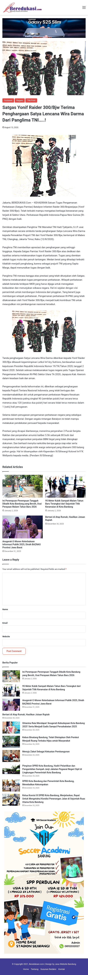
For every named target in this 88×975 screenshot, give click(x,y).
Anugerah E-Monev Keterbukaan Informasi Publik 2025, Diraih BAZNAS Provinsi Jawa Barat (21, 544)
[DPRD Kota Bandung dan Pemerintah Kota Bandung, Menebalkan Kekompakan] (11, 785)
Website (6, 636)
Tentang (34, 969)
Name (5, 609)
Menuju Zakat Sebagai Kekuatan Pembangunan (46, 751)
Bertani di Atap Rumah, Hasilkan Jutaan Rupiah (26, 714)
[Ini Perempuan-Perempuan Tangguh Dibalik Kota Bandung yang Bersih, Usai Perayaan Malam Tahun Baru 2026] (22, 486)
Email (4, 623)
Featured (8, 100)
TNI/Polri (31, 100)
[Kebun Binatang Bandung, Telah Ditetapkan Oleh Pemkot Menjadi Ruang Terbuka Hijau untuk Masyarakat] (11, 742)
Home (26, 969)
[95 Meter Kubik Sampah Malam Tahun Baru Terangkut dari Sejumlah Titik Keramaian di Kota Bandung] (65, 486)
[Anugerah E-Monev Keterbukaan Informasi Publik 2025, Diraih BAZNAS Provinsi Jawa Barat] (22, 527)
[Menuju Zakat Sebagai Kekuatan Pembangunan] (11, 756)
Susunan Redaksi (48, 969)
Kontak (61, 969)
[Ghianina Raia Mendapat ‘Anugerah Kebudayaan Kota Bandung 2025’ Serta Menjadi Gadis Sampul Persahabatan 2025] (11, 728)
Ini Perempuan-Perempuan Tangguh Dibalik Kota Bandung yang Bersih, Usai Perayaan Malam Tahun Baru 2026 (22, 503)
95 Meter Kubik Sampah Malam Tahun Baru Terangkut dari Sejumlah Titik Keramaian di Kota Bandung (64, 503)
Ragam (19, 100)
